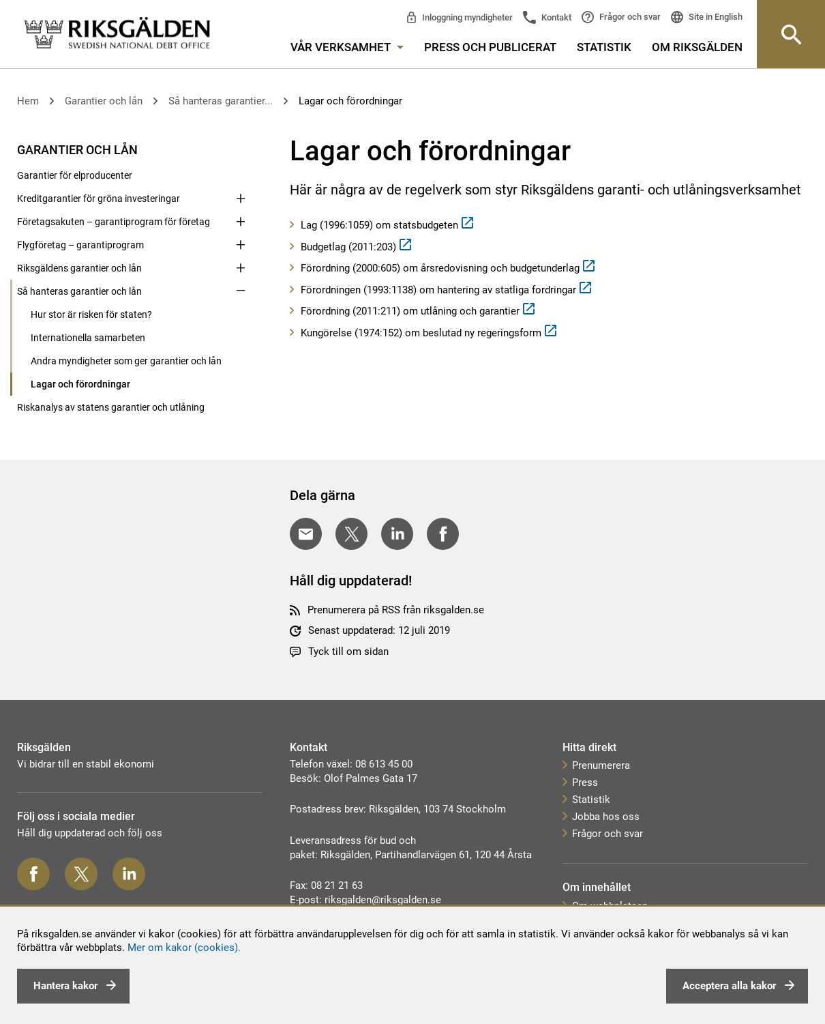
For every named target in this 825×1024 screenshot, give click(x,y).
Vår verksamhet (347, 47)
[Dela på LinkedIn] (397, 534)
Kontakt (555, 17)
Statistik (604, 47)
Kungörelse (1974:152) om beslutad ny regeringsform (421, 333)
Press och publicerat (490, 47)
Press (585, 782)
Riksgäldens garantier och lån (79, 268)
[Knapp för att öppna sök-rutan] (791, 34)
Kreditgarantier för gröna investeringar (98, 198)
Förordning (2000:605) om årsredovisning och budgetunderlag (440, 268)
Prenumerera (601, 765)
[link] (117, 33)
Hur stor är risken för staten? (91, 314)
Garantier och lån (103, 101)
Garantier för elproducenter (74, 175)
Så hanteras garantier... (220, 101)
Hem (28, 101)
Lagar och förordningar (350, 101)
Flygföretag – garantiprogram (80, 244)
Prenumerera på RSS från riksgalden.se (396, 610)
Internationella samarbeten (88, 337)
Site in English (714, 17)
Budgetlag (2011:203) (348, 247)
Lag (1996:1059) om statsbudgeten (379, 225)
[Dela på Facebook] (443, 534)
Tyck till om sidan (348, 651)
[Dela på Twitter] (351, 534)
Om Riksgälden (697, 47)
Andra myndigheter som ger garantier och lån (126, 360)
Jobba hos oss (606, 816)
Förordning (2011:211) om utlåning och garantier (410, 311)
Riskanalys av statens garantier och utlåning (111, 407)
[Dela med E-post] (306, 534)
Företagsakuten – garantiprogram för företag (113, 221)
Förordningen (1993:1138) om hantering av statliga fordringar (438, 290)
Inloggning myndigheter (466, 17)
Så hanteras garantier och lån (79, 291)
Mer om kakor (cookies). (184, 947)
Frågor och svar (629, 17)
